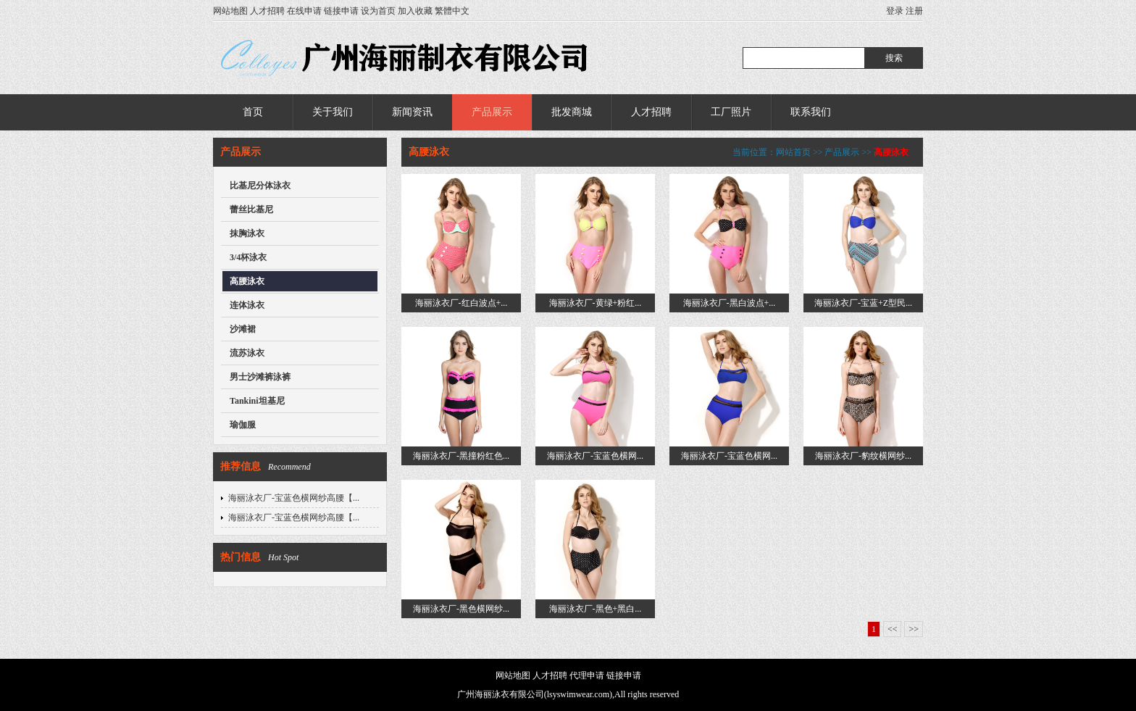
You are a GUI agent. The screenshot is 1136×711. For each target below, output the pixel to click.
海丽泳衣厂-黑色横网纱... (461, 609)
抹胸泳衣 (247, 233)
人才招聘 (267, 11)
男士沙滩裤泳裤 (260, 377)
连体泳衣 (247, 305)
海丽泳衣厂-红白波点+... (461, 303)
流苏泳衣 (247, 353)
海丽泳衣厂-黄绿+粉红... (595, 303)
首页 (253, 112)
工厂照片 (731, 112)
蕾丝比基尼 (251, 209)
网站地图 (230, 11)
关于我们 (332, 112)
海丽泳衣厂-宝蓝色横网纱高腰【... (293, 498)
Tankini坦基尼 (257, 401)
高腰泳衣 (247, 281)
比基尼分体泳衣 (260, 185)
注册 (914, 11)
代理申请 (586, 675)
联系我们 (810, 112)
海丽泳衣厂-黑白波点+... (729, 303)
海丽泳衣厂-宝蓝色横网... (595, 456)
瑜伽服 (243, 425)
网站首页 (793, 152)
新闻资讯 (412, 112)
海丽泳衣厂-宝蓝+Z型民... (863, 303)
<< (893, 629)
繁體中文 (452, 11)
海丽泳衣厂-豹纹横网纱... (863, 456)
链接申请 (341, 11)
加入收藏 (415, 11)
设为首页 (378, 11)
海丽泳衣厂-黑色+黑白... (595, 609)
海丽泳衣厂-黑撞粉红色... (461, 456)
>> (914, 629)
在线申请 (304, 11)
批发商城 (571, 112)
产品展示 (492, 112)
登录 (894, 11)
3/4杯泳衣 (248, 257)
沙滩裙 (243, 329)
